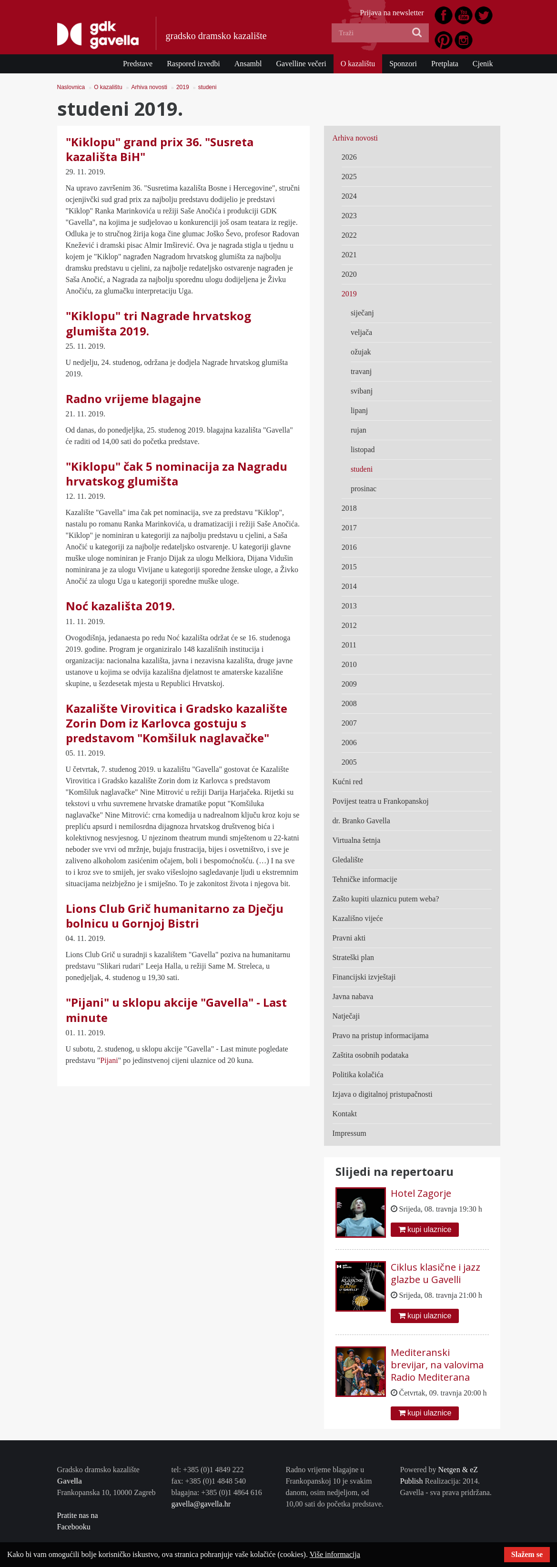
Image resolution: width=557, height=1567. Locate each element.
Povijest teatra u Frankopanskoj (381, 801)
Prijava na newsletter (392, 13)
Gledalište (348, 860)
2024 (349, 196)
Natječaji (346, 1016)
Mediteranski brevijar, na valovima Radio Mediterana (437, 1365)
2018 (349, 508)
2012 (349, 625)
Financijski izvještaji (364, 977)
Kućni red (348, 782)
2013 (349, 606)
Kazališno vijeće (358, 918)
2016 (349, 547)
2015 (349, 567)
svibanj (362, 391)
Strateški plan (354, 957)
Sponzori (403, 64)
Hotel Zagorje (421, 1193)
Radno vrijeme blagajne (133, 398)
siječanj (362, 313)
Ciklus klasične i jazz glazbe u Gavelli (435, 1273)
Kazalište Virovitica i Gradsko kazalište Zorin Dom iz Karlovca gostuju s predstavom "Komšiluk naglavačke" (176, 723)
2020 (349, 274)
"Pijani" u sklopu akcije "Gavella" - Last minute (176, 1009)
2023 (349, 216)
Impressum (349, 1133)
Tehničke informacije (365, 879)
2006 (349, 742)
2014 (349, 586)
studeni (207, 87)
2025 (349, 176)
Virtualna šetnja (357, 840)
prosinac (363, 489)
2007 (349, 723)
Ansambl (248, 64)
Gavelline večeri (301, 64)
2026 (349, 157)
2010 (349, 664)
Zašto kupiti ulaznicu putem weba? (386, 899)
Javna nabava (353, 996)
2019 (182, 87)
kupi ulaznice (425, 1229)
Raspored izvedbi (193, 64)
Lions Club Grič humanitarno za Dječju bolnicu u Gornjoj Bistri (175, 915)
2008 (349, 703)
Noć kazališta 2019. (120, 606)
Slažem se (527, 1554)
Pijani (109, 1060)
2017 (349, 528)
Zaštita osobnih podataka (371, 1055)
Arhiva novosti (149, 87)
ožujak (361, 352)
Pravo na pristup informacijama (381, 1035)
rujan (358, 430)
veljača (361, 332)
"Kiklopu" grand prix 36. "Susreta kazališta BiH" (159, 149)
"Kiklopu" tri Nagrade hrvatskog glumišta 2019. (158, 323)
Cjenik (483, 64)
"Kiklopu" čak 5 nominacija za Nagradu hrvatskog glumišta (176, 473)
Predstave (137, 64)
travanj (361, 371)
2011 (349, 645)
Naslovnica (71, 87)
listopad (363, 449)
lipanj (359, 410)
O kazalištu (358, 64)
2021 (349, 255)
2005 (349, 762)
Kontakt (345, 1114)
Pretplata (444, 64)
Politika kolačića (358, 1075)
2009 (349, 684)
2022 (349, 235)
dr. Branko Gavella (361, 821)
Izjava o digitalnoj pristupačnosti (383, 1094)
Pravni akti (349, 938)
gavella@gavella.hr (201, 1504)
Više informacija (335, 1554)
